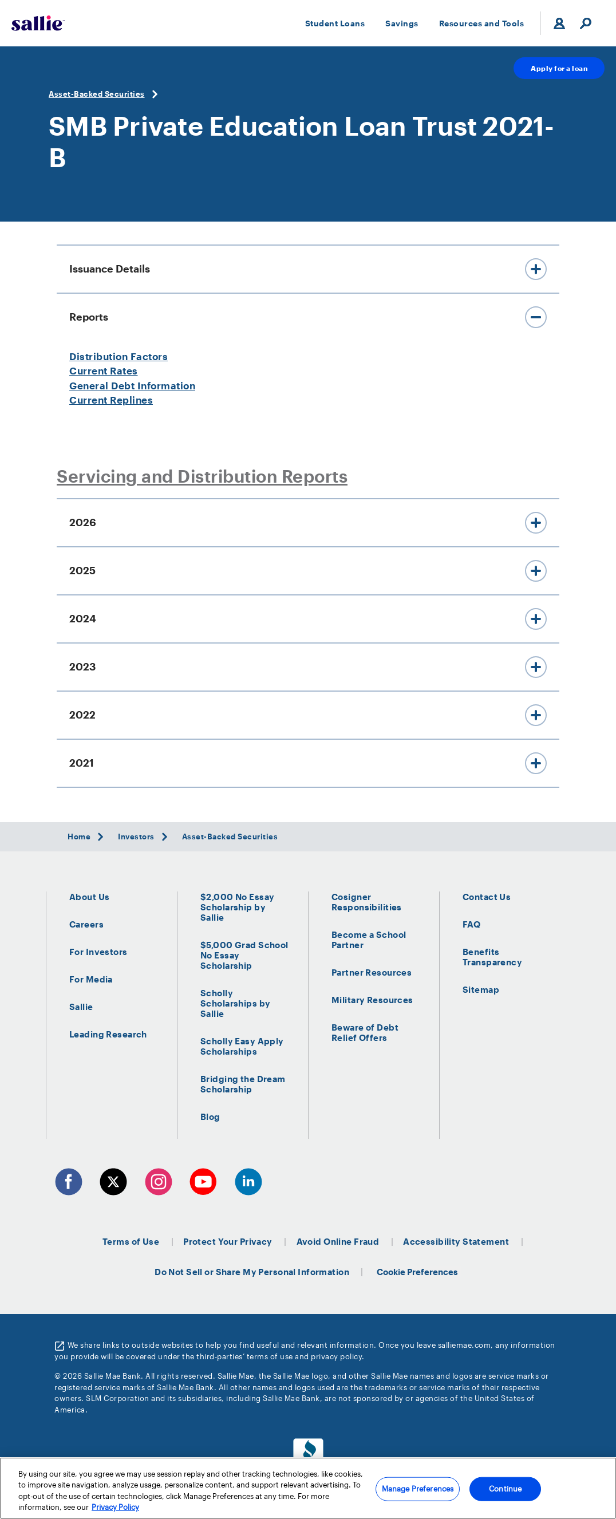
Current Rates (103, 370)
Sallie (81, 1006)
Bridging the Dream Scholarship (243, 1084)
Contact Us (487, 896)
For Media (91, 979)
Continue (505, 1488)
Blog (210, 1116)
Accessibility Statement (456, 1241)
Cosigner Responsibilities (366, 901)
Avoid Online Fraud (338, 1241)
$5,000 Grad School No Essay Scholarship (244, 955)
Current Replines (111, 399)
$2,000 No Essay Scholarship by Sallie (237, 906)
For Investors (98, 951)
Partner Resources (371, 972)
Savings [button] (401, 23)
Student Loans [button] (335, 23)
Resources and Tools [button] (481, 23)
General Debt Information (132, 385)
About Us (89, 896)
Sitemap (481, 989)
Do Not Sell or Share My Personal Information (252, 1272)
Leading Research (108, 1034)
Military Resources (372, 1000)
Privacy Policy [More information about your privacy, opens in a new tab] (115, 1507)
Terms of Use (130, 1241)
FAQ (471, 924)
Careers (86, 924)
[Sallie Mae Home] (38, 23)
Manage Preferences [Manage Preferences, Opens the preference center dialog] (417, 1488)
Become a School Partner (368, 939)
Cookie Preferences (417, 1272)
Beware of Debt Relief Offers (364, 1032)
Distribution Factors (118, 356)
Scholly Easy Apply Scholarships (242, 1046)
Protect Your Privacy (228, 1241)
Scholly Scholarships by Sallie (235, 1003)
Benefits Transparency (492, 956)
